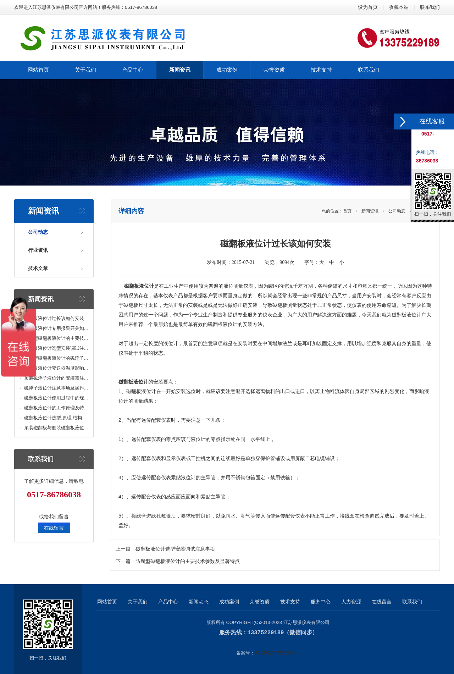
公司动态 (38, 232)
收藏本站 (399, 7)
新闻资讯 (369, 211)
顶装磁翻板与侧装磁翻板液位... (56, 427)
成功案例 (229, 601)
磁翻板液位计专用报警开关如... (56, 328)
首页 (347, 211)
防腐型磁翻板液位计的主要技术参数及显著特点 (187, 561)
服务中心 (321, 601)
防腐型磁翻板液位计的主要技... (56, 338)
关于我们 (138, 601)
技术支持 (290, 601)
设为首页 (368, 7)
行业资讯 (38, 250)
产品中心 (168, 601)
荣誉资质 (260, 601)
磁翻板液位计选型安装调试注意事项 (175, 549)
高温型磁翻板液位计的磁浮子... (56, 358)
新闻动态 (199, 601)
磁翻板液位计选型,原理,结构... (55, 417)
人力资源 (351, 601)
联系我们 (430, 7)
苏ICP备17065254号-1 (278, 652)
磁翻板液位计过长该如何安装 (54, 318)
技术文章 (38, 268)
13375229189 (266, 632)
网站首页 (107, 601)
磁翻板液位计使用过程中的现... (56, 397)
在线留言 (54, 528)
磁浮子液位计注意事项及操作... (56, 388)
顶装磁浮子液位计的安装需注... (56, 378)
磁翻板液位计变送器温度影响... (56, 368)
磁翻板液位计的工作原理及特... (56, 407)
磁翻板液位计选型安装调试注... (56, 348)
